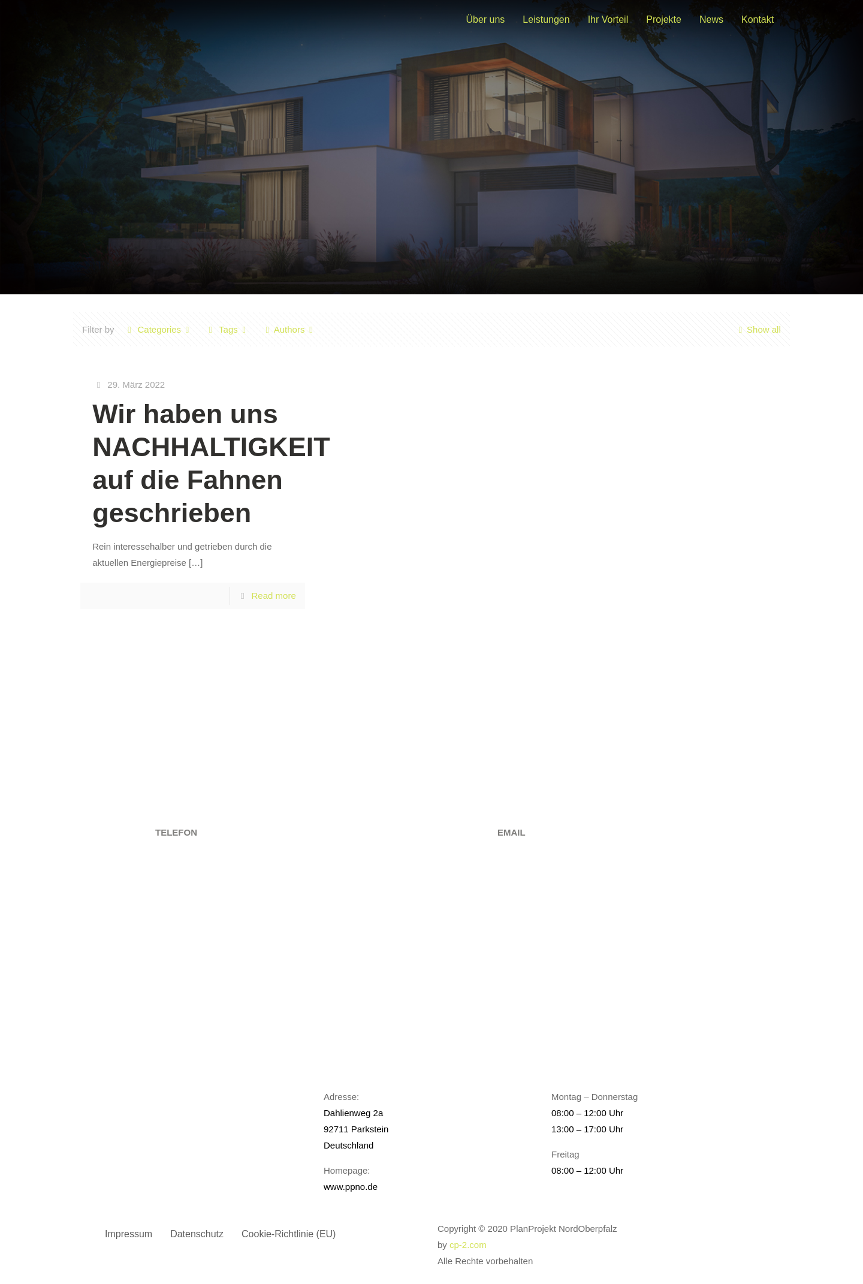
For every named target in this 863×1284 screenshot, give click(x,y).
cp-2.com (468, 1245)
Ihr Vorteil (608, 19)
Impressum (128, 1234)
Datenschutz (197, 1234)
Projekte (663, 19)
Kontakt (757, 19)
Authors (289, 329)
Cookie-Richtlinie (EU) (289, 1234)
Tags (227, 329)
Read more (274, 595)
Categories (158, 329)
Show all (757, 329)
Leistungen (546, 19)
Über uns (485, 19)
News (711, 19)
